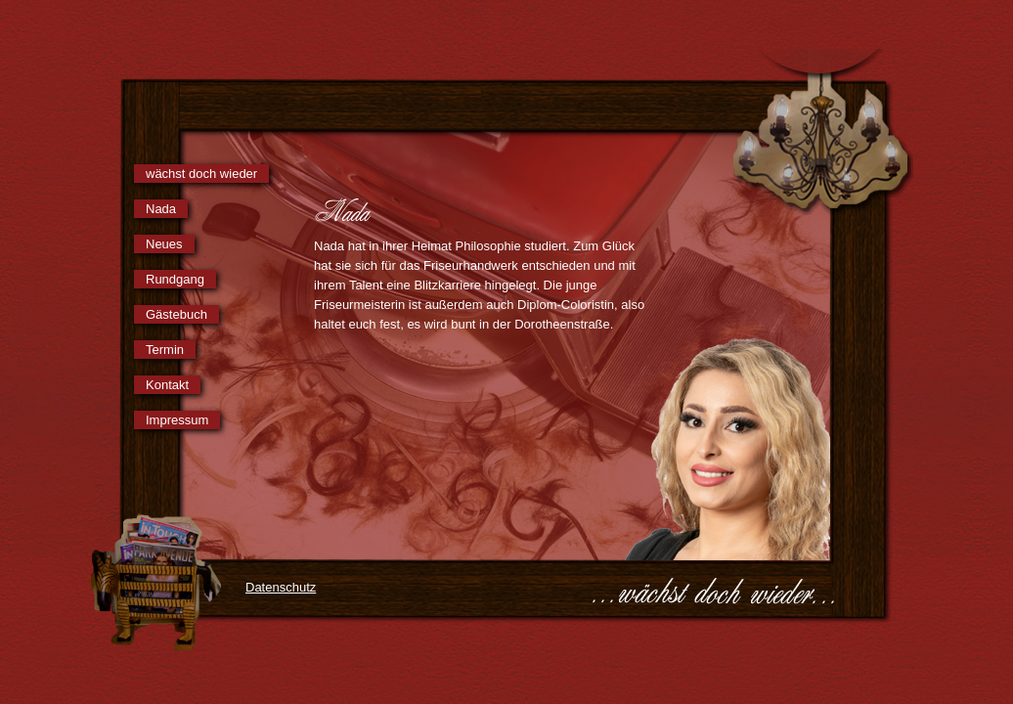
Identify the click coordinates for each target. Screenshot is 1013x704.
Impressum (177, 420)
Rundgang (175, 279)
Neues (164, 244)
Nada (161, 208)
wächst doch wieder (201, 173)
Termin (165, 349)
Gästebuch (176, 314)
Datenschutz (280, 587)
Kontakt (167, 384)
